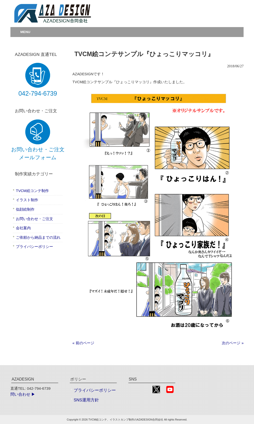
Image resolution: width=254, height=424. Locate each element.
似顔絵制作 (25, 209)
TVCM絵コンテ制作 (32, 191)
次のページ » (233, 343)
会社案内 (23, 228)
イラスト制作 (27, 200)
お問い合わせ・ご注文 (34, 219)
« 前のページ (83, 343)
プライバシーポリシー (34, 246)
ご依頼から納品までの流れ (38, 237)
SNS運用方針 (86, 400)
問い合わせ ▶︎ (22, 394)
